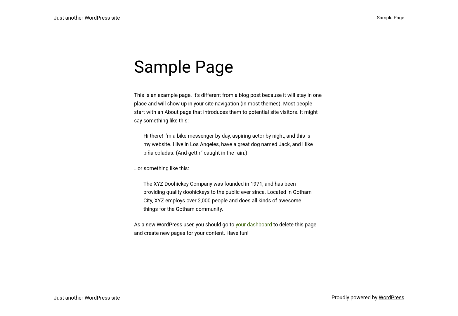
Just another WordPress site (87, 18)
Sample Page (390, 18)
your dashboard (254, 224)
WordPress (391, 297)
